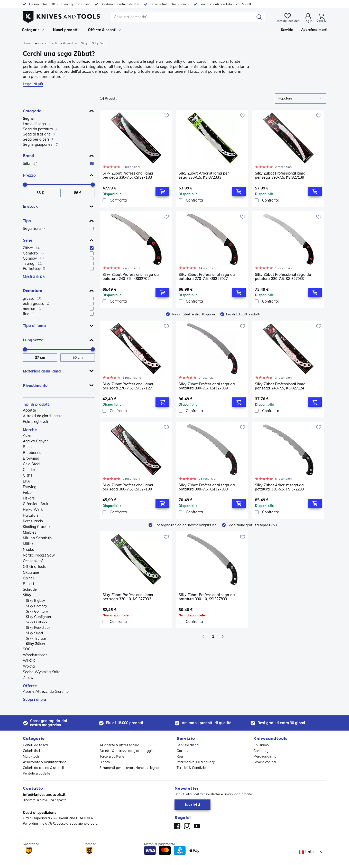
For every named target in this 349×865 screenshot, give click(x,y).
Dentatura (32, 290)
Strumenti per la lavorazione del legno (129, 768)
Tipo (27, 220)
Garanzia (184, 751)
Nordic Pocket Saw (39, 555)
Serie (27, 240)
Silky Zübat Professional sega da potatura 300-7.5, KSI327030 (207, 487)
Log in (306, 21)
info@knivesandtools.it (44, 794)
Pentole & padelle (36, 773)
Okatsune (31, 572)
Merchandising (265, 756)
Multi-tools (31, 756)
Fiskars (29, 498)
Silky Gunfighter (38, 617)
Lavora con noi (264, 762)
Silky (84, 43)
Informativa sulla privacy (196, 762)
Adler (27, 435)
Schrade (30, 589)
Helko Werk (33, 509)
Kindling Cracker (36, 526)
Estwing (29, 487)
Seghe (28, 118)
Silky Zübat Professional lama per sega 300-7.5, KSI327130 (128, 487)
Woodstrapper (35, 655)
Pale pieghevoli (35, 421)
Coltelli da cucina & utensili (44, 768)
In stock (30, 206)
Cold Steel (31, 464)
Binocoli (105, 762)
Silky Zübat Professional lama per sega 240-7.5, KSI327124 (280, 386)
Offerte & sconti (104, 30)
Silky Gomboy (36, 606)
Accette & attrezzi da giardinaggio (126, 751)
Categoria (32, 110)
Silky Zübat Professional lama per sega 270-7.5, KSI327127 (128, 386)
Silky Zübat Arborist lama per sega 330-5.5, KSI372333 (204, 175)
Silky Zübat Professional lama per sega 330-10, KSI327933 (128, 597)
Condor (29, 469)
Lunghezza (33, 340)
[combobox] (300, 98)
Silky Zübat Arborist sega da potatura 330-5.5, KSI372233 (279, 487)
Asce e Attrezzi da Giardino (46, 691)
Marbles (29, 532)
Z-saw (28, 677)
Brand (28, 155)
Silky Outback (37, 622)
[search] (182, 17)
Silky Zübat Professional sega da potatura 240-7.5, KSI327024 (131, 276)
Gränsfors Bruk (35, 504)
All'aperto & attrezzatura (119, 745)
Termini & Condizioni (192, 768)
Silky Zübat (35, 644)
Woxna (29, 666)
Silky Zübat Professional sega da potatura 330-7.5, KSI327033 (283, 276)
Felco (27, 492)
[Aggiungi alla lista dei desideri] (166, 115)
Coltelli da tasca (35, 745)
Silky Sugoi (34, 633)
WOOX (29, 660)
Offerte (30, 685)
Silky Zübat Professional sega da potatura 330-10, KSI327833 (207, 597)
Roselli (28, 583)
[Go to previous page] (203, 636)
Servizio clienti (188, 745)
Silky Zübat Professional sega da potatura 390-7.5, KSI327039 (207, 386)
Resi (180, 756)
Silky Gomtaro (37, 611)
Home (27, 43)
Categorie (33, 30)
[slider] (25, 185)
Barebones (32, 452)
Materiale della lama (42, 371)
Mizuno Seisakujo (37, 538)
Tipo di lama (34, 325)
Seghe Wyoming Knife (41, 672)
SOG (27, 649)
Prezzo (29, 175)
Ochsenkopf (33, 561)
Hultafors (31, 515)
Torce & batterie (111, 756)
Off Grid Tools (34, 566)
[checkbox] (92, 163)
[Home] (61, 16)
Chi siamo (261, 745)
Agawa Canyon (36, 441)
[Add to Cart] (162, 191)
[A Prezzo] (78, 193)
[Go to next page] (223, 636)
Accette (29, 410)
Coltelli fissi (31, 751)
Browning (31, 458)
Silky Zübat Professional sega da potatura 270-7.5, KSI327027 (207, 276)
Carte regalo (263, 751)
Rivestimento (35, 385)
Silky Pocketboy (38, 627)
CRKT (27, 475)
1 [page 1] (213, 636)
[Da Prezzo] (40, 193)
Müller (28, 544)
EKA (26, 481)
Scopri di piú (34, 699)
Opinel (28, 578)
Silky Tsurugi (36, 638)
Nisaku (28, 549)
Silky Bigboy (35, 600)
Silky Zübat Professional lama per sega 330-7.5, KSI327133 (128, 175)
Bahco (28, 446)
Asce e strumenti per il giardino (56, 43)
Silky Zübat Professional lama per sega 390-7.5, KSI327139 (280, 175)
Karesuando (33, 521)
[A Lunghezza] (78, 358)
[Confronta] (136, 200)
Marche (30, 429)
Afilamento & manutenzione (45, 762)
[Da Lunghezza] (40, 358)
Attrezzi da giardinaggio (42, 416)
